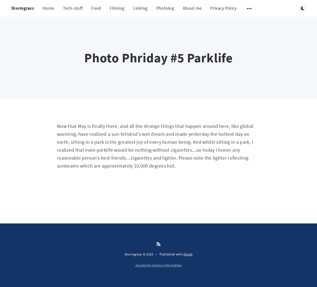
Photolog (165, 8)
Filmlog (117, 8)
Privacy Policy (223, 8)
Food (96, 8)
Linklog (140, 8)
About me (192, 8)
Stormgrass (22, 8)
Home (48, 8)
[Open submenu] (249, 8)
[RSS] (158, 244)
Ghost (188, 254)
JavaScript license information (158, 265)
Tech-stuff (72, 8)
